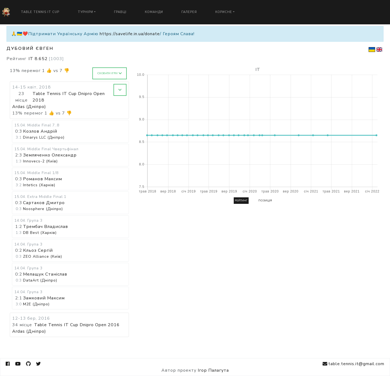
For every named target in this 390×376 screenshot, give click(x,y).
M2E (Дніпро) (36, 304)
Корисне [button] (223, 12)
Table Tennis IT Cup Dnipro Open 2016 (77, 325)
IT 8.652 (46, 59)
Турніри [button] (85, 12)
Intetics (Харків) (39, 185)
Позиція (265, 200)
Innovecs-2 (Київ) (40, 161)
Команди (154, 12)
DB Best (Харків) (40, 232)
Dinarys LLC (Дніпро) (43, 137)
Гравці (120, 12)
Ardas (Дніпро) (29, 107)
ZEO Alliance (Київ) (42, 256)
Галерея (189, 12)
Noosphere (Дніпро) (43, 208)
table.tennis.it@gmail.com (353, 364)
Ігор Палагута (213, 370)
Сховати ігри (109, 73)
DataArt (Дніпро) (40, 280)
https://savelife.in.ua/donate (130, 34)
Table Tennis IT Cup (40, 12)
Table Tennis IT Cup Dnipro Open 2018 (68, 97)
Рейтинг (241, 200)
